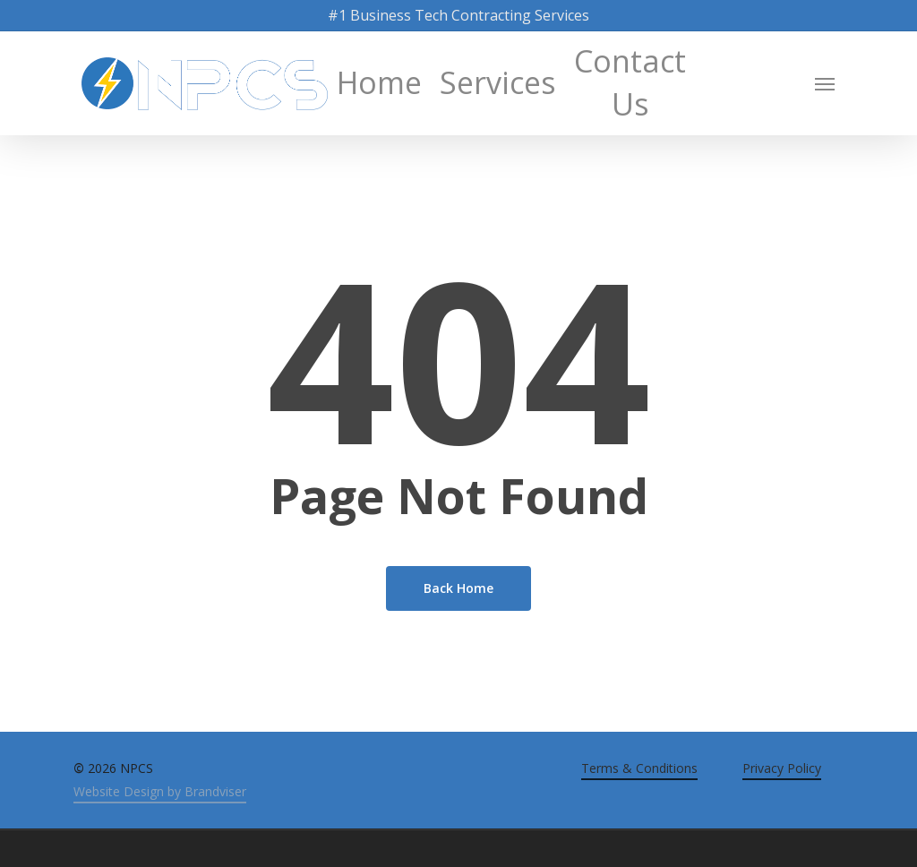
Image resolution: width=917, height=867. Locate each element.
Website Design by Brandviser (159, 791)
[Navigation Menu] (825, 83)
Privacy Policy (781, 768)
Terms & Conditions (639, 768)
